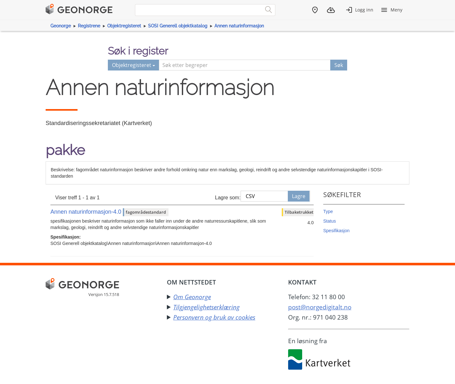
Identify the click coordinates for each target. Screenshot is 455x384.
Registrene (89, 25)
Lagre (298, 196)
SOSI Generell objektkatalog (177, 25)
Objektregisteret (124, 25)
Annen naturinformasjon (239, 25)
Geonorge (60, 25)
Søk (338, 65)
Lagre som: (228, 197)
